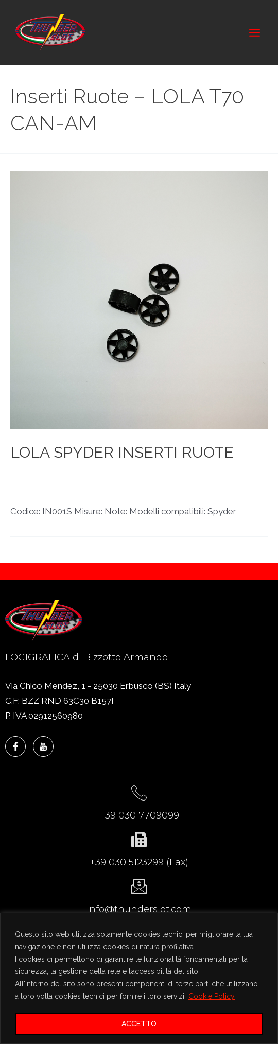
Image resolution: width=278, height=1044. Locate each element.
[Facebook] (15, 746)
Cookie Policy (211, 996)
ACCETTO (139, 1024)
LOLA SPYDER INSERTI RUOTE (122, 452)
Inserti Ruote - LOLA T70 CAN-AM (79, 476)
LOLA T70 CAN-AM (191, 476)
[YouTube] (43, 746)
